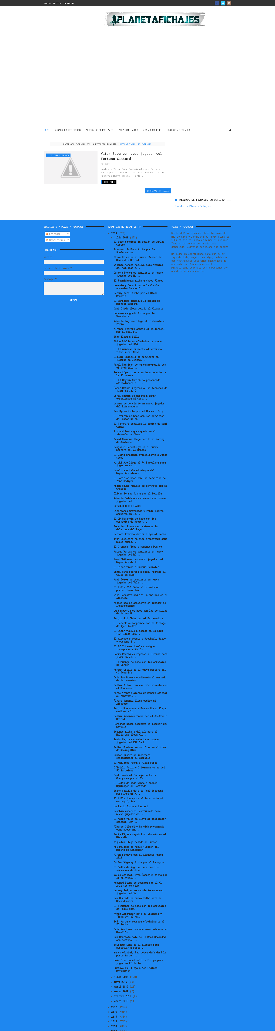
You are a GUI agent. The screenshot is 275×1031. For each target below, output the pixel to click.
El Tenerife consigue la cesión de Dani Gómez (140, 405)
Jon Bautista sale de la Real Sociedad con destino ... (140, 918)
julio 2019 (122, 217)
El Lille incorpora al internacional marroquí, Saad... (138, 780)
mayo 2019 (121, 961)
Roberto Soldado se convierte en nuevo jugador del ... (140, 480)
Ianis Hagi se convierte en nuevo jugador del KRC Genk (136, 721)
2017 (114, 987)
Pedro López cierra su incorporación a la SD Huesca (140, 354)
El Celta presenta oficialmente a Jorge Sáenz (140, 436)
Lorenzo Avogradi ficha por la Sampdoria (134, 295)
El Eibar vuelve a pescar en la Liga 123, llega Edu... (138, 612)
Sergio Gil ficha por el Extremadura (138, 598)
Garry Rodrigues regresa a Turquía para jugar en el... (140, 635)
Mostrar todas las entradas (134, 144)
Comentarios (55, 220)
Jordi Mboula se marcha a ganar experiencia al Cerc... (135, 377)
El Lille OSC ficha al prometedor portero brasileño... (136, 569)
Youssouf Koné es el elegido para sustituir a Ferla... (136, 926)
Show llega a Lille (126, 316)
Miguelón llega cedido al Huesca (135, 822)
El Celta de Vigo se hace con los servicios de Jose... (136, 848)
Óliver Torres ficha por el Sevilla (138, 473)
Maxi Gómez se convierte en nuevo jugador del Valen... (136, 561)
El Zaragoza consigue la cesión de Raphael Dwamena (137, 282)
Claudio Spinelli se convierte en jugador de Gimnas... (136, 338)
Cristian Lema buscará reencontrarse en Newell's (140, 911)
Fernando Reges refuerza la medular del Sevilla (140, 705)
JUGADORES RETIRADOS (68, 130)
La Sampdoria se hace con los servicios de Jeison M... (140, 592)
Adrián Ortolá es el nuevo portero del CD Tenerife (140, 651)
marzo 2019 (122, 971)
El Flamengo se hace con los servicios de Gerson (140, 643)
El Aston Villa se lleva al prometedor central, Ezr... (140, 800)
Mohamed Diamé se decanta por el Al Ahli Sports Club (138, 864)
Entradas (53, 213)
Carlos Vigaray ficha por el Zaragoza (139, 842)
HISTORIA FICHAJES (178, 130)
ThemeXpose (64, 1026)
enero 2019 (122, 981)
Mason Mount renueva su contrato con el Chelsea (140, 467)
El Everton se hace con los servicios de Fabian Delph (139, 397)
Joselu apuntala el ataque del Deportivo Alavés (134, 452)
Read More (106, 181)
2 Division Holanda (58, 155)
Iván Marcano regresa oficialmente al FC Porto (139, 903)
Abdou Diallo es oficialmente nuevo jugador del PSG (138, 323)
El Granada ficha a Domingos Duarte (138, 526)
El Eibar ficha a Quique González (136, 547)
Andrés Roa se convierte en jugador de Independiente (140, 584)
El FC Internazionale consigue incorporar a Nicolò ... (134, 628)
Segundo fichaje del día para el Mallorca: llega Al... (135, 713)
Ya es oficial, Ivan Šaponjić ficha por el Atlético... (140, 856)
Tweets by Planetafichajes (193, 149)
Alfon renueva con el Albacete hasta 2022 (138, 836)
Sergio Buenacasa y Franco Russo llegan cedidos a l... (140, 690)
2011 (114, 1015)
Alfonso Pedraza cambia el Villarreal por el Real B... (139, 310)
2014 (114, 1001)
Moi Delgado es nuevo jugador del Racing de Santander (136, 828)
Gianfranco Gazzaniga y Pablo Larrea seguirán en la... (138, 492)
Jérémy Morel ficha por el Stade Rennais (135, 274)
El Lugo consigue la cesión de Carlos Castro (139, 223)
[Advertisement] (69, 67)
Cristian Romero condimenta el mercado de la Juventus (140, 659)
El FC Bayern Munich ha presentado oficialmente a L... (137, 361)
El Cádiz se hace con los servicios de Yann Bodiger (140, 459)
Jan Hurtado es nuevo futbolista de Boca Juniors (137, 879)
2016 (114, 991)
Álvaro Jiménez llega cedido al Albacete (135, 682)
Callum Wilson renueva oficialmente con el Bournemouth (140, 666)
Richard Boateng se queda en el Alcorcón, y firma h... (135, 413)
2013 (114, 1006)
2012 (114, 1011)
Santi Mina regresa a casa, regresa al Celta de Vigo (140, 553)
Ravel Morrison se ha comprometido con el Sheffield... (140, 346)
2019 (114, 213)
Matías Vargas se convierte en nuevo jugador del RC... (138, 533)
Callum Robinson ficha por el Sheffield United (140, 697)
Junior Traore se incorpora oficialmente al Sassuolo (132, 736)
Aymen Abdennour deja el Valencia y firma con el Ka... (138, 895)
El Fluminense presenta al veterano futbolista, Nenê (138, 330)
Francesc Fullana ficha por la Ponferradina (134, 231)
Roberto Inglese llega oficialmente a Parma (139, 302)
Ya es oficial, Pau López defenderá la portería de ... (140, 934)
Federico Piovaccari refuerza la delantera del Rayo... (135, 508)
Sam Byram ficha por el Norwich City (138, 391)
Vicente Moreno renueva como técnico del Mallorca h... (138, 246)
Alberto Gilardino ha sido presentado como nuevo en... (139, 808)
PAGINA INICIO (52, 3)
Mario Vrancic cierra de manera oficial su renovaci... (140, 674)
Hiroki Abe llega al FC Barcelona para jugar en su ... (140, 444)
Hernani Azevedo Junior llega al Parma (140, 514)
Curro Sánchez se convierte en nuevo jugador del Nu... (138, 254)
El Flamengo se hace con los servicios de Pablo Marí (140, 887)
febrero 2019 (123, 976)
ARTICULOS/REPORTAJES (99, 130)
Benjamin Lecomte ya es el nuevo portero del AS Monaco (136, 428)
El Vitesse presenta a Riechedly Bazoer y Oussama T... (140, 620)
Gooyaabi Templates (105, 1026)
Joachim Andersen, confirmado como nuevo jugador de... (137, 792)
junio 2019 (122, 957)
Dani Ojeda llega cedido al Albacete (138, 288)
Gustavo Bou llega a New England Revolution (135, 949)
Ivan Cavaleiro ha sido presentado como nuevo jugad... (140, 520)
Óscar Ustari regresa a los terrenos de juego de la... (140, 369)
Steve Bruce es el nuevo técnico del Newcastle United (138, 238)
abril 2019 (122, 966)
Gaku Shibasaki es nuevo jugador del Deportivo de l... (138, 541)
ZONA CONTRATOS (128, 130)
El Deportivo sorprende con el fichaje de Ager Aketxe (140, 604)
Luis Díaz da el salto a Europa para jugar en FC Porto (138, 942)
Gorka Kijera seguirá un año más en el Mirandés (140, 816)
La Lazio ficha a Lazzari (131, 786)
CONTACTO (69, 3)
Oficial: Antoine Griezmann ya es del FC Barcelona (139, 749)
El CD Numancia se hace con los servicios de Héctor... (135, 500)
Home (46, 130)
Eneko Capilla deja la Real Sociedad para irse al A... (138, 772)
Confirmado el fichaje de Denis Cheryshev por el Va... (135, 757)
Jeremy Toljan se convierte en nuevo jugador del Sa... (138, 872)
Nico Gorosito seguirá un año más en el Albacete (140, 576)
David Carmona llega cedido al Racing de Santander (139, 420)
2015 (114, 996)
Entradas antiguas (156, 190)
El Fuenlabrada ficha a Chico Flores (138, 260)
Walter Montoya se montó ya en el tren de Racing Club (140, 729)
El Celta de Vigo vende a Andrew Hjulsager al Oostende (135, 764)
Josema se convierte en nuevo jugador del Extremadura (139, 385)
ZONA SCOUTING (152, 130)
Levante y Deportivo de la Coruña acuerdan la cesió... (136, 267)
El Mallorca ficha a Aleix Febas (135, 742)
